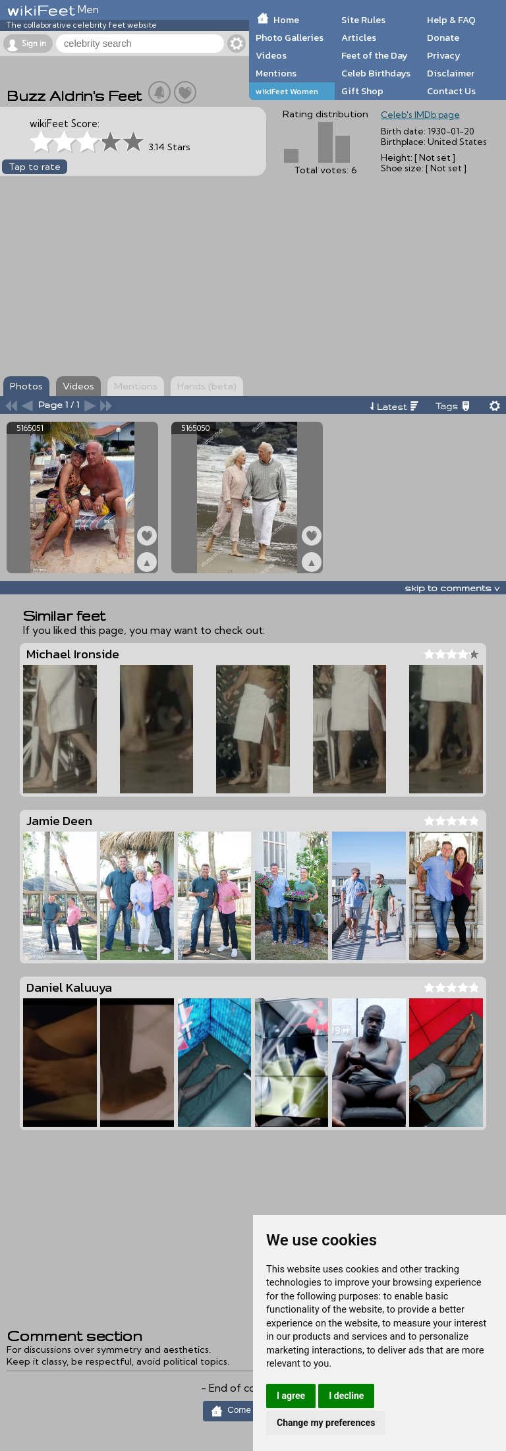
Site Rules (363, 20)
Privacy (444, 55)
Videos (271, 55)
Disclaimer (450, 73)
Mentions (276, 73)
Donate (443, 37)
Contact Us (451, 91)
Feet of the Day (374, 55)
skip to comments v (452, 588)
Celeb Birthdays (375, 73)
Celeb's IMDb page (420, 114)
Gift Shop (362, 91)
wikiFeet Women (287, 91)
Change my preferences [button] (326, 1422)
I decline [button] (346, 1395)
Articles (358, 37)
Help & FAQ (451, 20)
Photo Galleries (289, 37)
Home (286, 20)
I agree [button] (291, 1395)
